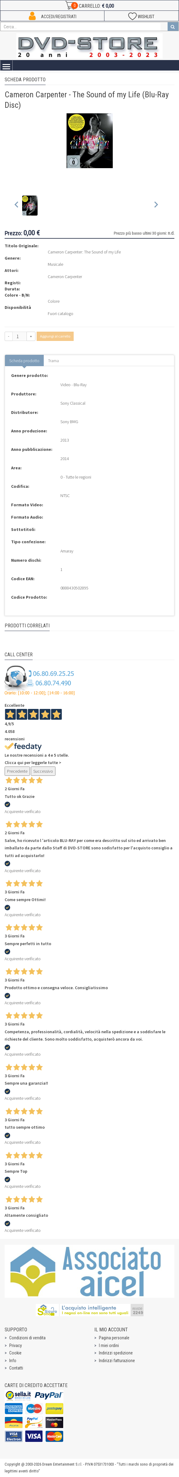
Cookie (15, 1352)
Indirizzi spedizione (116, 1352)
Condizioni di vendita (27, 1337)
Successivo (43, 771)
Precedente (17, 771)
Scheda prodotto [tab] (24, 360)
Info (12, 1360)
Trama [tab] (53, 360)
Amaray (66, 551)
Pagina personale (114, 1337)
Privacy (15, 1345)
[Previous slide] (17, 205)
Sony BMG (69, 421)
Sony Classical (72, 403)
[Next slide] (156, 205)
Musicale (55, 264)
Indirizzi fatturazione (117, 1360)
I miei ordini (109, 1345)
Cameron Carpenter (65, 276)
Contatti (16, 1368)
